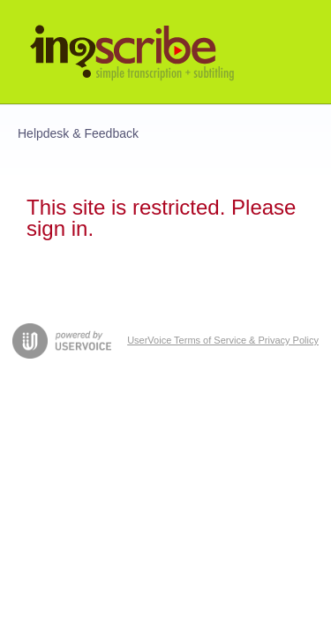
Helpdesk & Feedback (78, 133)
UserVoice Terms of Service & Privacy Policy (223, 340)
